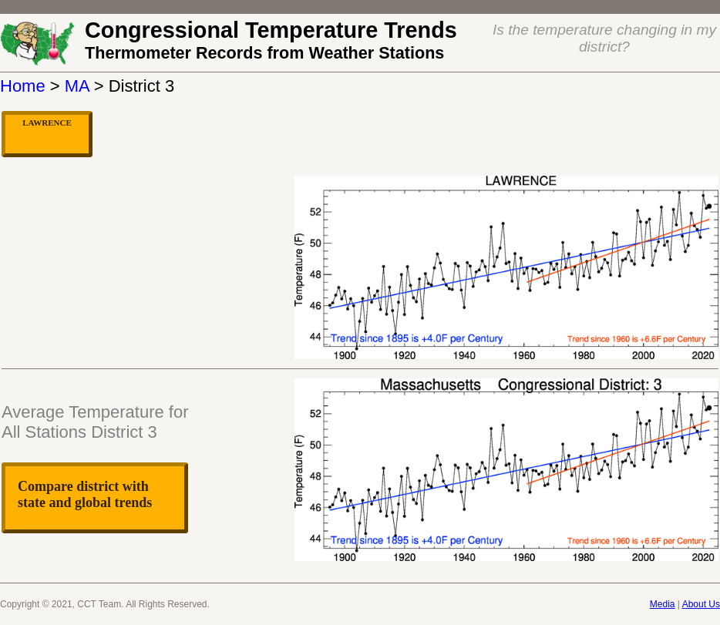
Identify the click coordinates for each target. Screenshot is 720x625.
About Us (701, 604)
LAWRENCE (47, 122)
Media (662, 604)
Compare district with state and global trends (85, 494)
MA (77, 86)
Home (22, 86)
